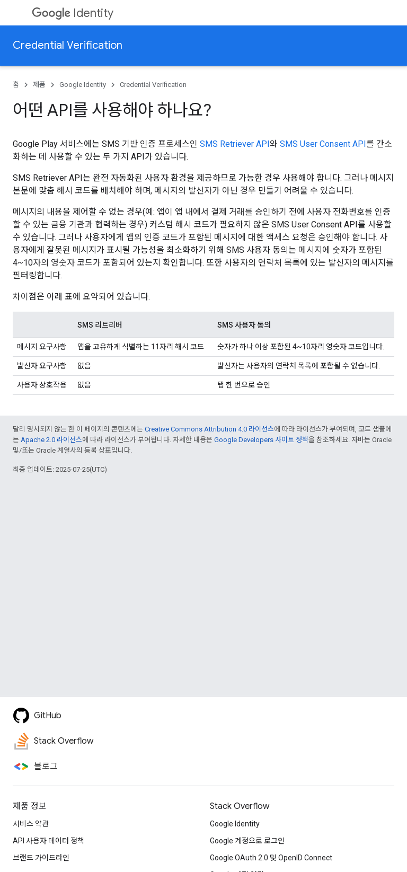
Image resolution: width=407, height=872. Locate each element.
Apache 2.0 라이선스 (51, 440)
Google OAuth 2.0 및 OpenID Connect (271, 857)
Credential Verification (67, 45)
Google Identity (82, 85)
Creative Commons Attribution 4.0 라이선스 (209, 429)
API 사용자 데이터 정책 (48, 840)
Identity (72, 13)
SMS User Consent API (323, 144)
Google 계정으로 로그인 (247, 840)
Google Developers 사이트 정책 (261, 440)
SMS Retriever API (235, 144)
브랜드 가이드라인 (41, 857)
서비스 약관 (31, 824)
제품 (39, 85)
